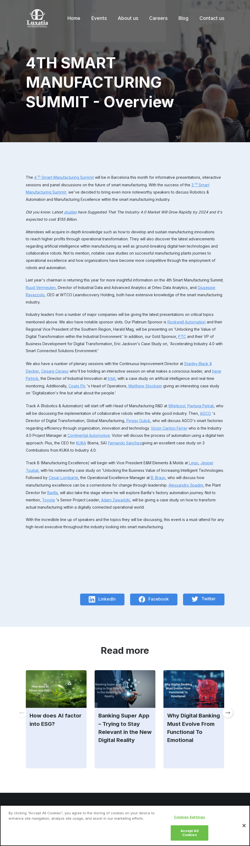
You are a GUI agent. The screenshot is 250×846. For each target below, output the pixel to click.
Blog (183, 18)
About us (128, 18)
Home (73, 18)
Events (99, 18)
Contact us (211, 18)
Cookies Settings (189, 820)
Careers (158, 18)
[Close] (244, 828)
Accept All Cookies (190, 835)
